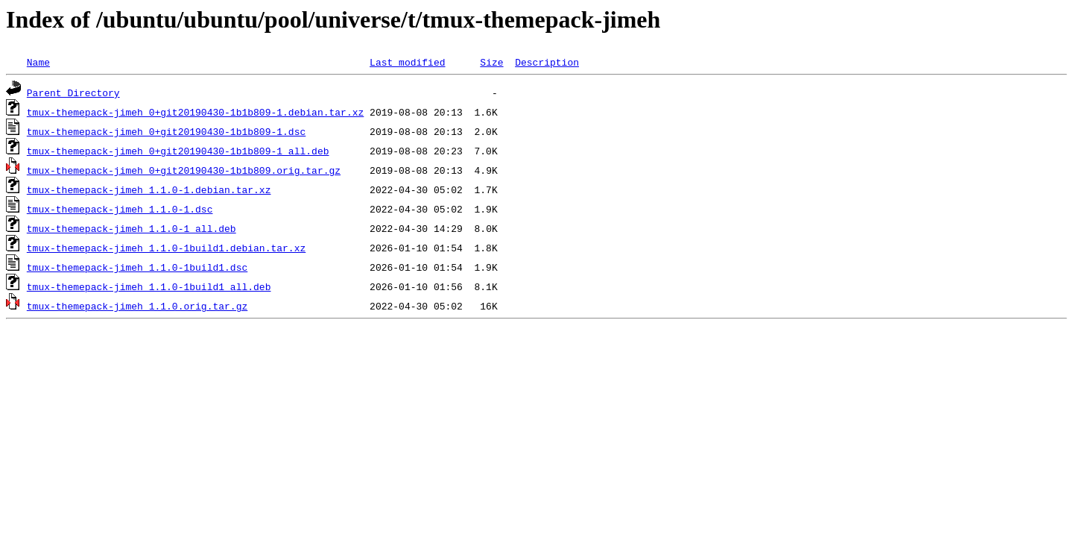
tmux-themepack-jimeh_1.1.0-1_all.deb (131, 228)
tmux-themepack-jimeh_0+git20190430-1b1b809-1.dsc (166, 131)
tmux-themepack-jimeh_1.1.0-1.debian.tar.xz (149, 189)
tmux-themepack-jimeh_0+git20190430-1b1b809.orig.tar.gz (184, 170)
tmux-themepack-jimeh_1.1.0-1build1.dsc (137, 267)
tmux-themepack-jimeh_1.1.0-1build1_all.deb (149, 286)
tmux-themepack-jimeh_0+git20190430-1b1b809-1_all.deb (178, 150)
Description (547, 62)
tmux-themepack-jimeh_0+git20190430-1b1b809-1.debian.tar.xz (195, 112)
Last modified (407, 62)
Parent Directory (73, 92)
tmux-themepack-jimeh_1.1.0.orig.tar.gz (137, 306)
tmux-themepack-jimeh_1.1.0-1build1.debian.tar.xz (166, 247)
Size (491, 62)
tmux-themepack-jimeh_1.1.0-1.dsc (120, 209)
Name (38, 62)
